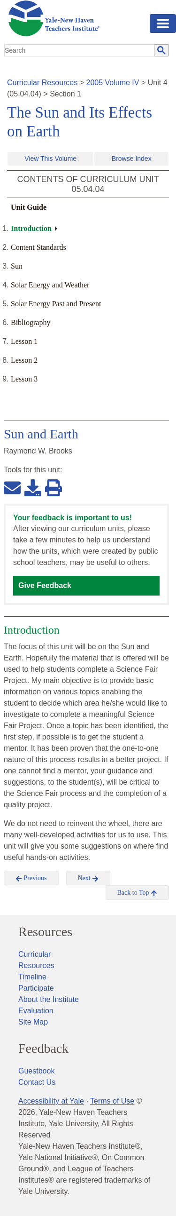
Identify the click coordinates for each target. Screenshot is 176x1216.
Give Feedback (44, 585)
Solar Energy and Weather (50, 285)
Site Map (33, 1022)
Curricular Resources (42, 83)
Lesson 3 (24, 379)
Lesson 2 (24, 360)
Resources (45, 932)
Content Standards (38, 247)
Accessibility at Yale (51, 1101)
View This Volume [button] (50, 158)
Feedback (43, 1048)
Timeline (32, 977)
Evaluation (36, 1011)
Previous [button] (31, 878)
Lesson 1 (24, 341)
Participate (36, 988)
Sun (17, 266)
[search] (79, 50)
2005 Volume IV (112, 83)
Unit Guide (28, 207)
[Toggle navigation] (163, 23)
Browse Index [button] (132, 158)
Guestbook (36, 1071)
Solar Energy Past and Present (56, 304)
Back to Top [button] (137, 893)
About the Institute (48, 999)
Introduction (31, 228)
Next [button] (88, 878)
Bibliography (30, 322)
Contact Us (36, 1082)
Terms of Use (112, 1101)
